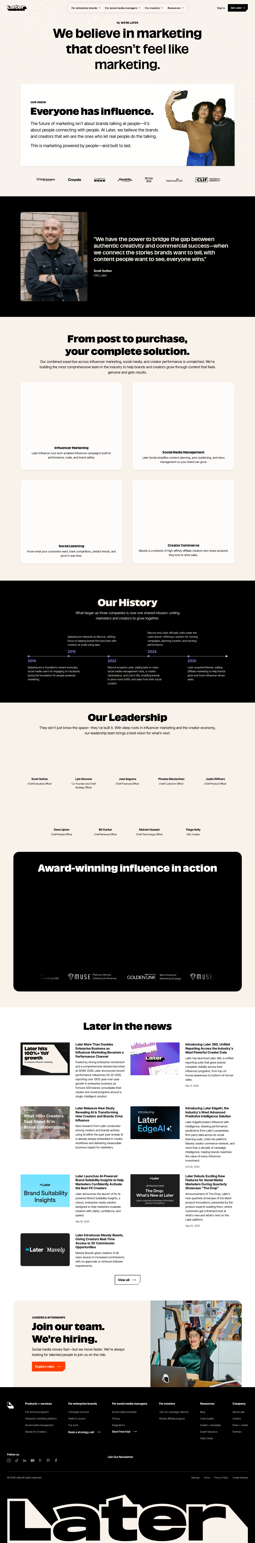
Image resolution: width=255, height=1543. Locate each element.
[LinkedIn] (24, 1460)
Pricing (116, 1418)
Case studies (207, 1418)
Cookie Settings (240, 1477)
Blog (202, 1411)
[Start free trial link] (124, 1431)
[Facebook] (56, 1460)
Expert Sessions (209, 1431)
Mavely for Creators (35, 1431)
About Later (239, 1411)
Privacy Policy (221, 1477)
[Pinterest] (48, 1460)
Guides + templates (210, 1425)
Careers (237, 1418)
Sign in (221, 7)
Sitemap (195, 1477)
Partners (237, 1431)
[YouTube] (32, 1460)
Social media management (39, 1425)
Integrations (118, 1425)
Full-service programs (37, 1411)
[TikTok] (17, 1460)
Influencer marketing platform (41, 1418)
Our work (73, 1425)
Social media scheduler (124, 1411)
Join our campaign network (174, 1411)
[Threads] (40, 1460)
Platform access (76, 1418)
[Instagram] (9, 1460)
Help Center (206, 1438)
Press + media (240, 1425)
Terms (207, 1477)
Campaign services (78, 1411)
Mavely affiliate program (172, 1418)
